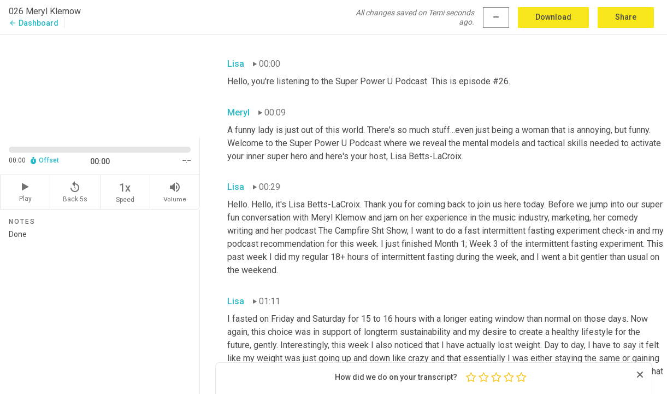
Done (100, 307)
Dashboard (33, 23)
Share (625, 17)
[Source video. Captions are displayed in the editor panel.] (100, 85)
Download (553, 17)
